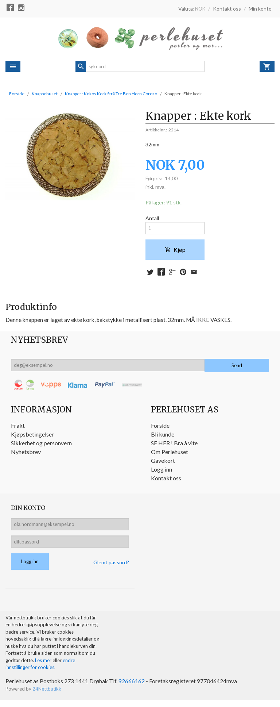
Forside (16, 93)
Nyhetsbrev (26, 455)
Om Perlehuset (169, 455)
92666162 (134, 688)
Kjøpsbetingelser (32, 437)
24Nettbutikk (46, 696)
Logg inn (161, 472)
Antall (152, 218)
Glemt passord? (111, 569)
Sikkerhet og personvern (41, 446)
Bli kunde (162, 437)
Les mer (43, 667)
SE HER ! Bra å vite (174, 446)
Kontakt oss (166, 481)
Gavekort (163, 463)
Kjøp (175, 251)
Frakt (18, 428)
